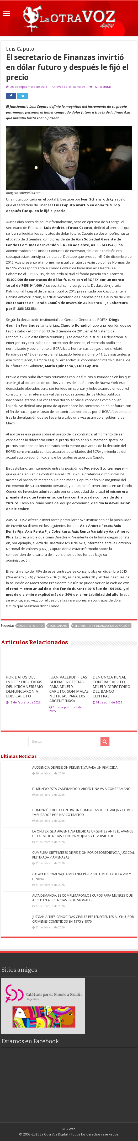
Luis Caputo (58, 626)
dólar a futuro (31, 626)
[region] (43, 1006)
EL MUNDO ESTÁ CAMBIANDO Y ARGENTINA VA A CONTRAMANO (81, 789)
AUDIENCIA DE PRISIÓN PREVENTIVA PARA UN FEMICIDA (75, 767)
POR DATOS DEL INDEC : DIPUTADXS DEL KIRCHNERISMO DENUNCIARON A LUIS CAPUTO (24, 686)
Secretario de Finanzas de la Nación (102, 626)
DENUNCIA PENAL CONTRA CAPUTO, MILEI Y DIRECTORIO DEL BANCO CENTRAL (111, 686)
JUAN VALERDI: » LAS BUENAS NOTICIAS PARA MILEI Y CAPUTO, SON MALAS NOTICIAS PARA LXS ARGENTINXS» (69, 689)
